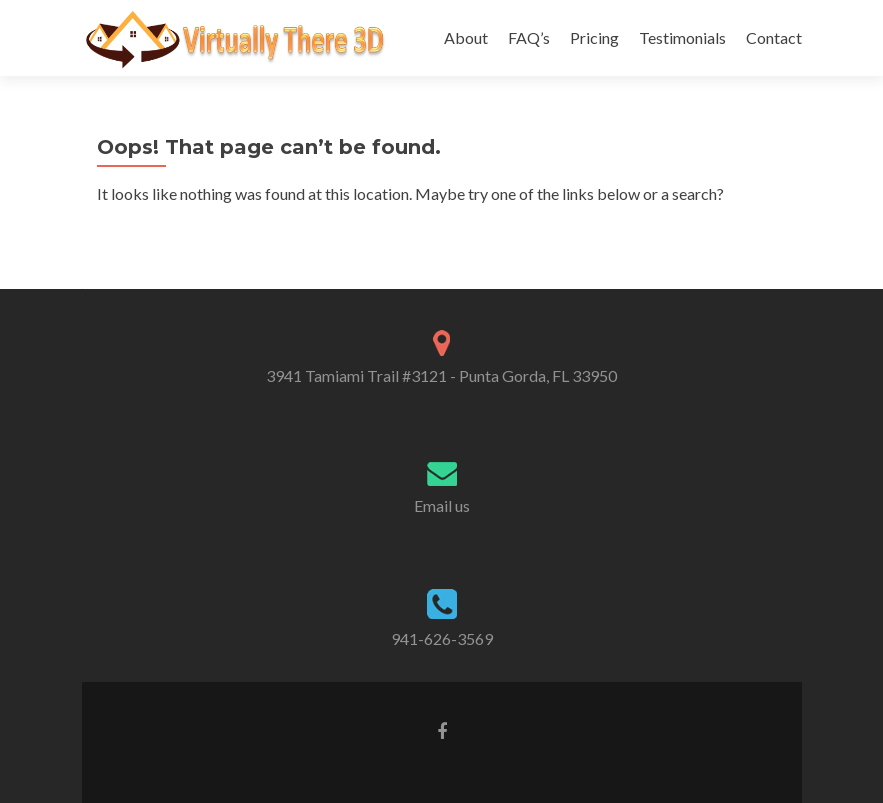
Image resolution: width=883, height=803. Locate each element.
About (466, 37)
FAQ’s (529, 37)
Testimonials (682, 37)
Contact (774, 37)
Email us (442, 505)
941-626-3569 (442, 638)
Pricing (594, 37)
